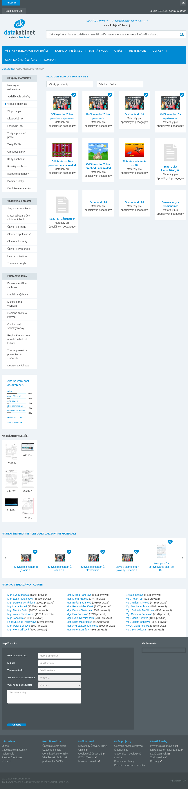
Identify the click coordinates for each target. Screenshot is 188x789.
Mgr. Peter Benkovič (18, 625)
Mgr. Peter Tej (134, 598)
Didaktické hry (15, 118)
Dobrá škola (98, 50)
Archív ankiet (13, 422)
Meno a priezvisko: (17, 655)
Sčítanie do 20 (98, 202)
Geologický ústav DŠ (90, 753)
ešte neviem (12, 401)
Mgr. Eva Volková (136, 629)
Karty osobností (16, 159)
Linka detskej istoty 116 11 (165, 749)
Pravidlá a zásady (124, 761)
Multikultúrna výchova (14, 303)
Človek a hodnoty (17, 241)
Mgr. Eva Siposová (18, 594)
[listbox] (69, 84)
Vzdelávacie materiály (14, 749)
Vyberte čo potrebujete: (19, 685)
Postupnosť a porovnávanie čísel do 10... (161, 567)
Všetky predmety (58, 84)
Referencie (137, 50)
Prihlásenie (11, 2)
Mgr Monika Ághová (137, 606)
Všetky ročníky (107, 84)
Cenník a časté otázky (21, 59)
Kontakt (50, 59)
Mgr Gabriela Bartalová (139, 614)
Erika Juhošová (135, 594)
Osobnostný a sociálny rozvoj (15, 326)
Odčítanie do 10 (134, 114)
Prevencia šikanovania (163, 745)
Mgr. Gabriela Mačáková (140, 610)
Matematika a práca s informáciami (18, 217)
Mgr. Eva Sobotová (77, 614)
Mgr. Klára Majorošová (79, 621)
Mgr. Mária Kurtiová (137, 618)
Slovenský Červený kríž (91, 745)
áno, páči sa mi (14, 396)
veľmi (9, 391)
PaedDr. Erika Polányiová (22, 621)
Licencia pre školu (68, 50)
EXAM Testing (86, 757)
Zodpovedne (157, 757)
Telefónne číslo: (15, 670)
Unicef (82, 749)
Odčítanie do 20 (134, 202)
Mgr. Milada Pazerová (79, 594)
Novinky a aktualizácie (14, 87)
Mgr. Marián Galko (17, 610)
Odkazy (158, 50)
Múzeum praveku (88, 761)
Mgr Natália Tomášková (20, 614)
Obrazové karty (16, 151)
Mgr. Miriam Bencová (138, 621)
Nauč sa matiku (159, 753)
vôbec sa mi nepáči (16, 411)
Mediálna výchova (17, 294)
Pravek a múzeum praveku (129, 765)
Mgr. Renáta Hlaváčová (80, 606)
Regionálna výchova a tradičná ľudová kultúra (18, 339)
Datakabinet (8, 69)
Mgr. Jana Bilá (15, 618)
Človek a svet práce (18, 248)
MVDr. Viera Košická (137, 625)
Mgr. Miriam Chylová (137, 602)
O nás (118, 50)
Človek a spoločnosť (19, 234)
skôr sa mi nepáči (15, 406)
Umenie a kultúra (17, 256)
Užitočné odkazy (51, 749)
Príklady (155, 761)
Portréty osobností (17, 166)
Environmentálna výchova (17, 285)
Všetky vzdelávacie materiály (26, 50)
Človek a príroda (16, 226)
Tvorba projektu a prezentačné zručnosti (17, 354)
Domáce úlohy (15, 181)
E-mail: (11, 663)
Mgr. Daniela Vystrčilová (21, 602)
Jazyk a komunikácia (19, 208)
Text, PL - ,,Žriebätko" (62, 218)
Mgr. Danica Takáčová (79, 610)
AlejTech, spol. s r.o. (59, 782)
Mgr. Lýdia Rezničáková (80, 618)
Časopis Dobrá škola (54, 745)
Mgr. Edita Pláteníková (20, 598)
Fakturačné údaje (12, 757)
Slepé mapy (14, 111)
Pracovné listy (15, 125)
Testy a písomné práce (16, 135)
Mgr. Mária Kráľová (77, 598)
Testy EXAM (14, 144)
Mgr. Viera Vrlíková (18, 629)
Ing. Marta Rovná (17, 606)
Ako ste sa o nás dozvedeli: (21, 677)
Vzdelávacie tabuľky (18, 96)
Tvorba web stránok (11, 782)
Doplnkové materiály (19, 188)
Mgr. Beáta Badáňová (79, 602)
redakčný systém (32, 782)
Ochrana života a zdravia (17, 315)
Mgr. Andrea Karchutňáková (82, 625)
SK (183, 2)
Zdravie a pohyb (16, 263)
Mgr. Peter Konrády (78, 629)
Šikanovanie (121, 749)
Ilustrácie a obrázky (18, 173)
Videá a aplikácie (17, 103)
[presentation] (35, 712)
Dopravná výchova (18, 365)
